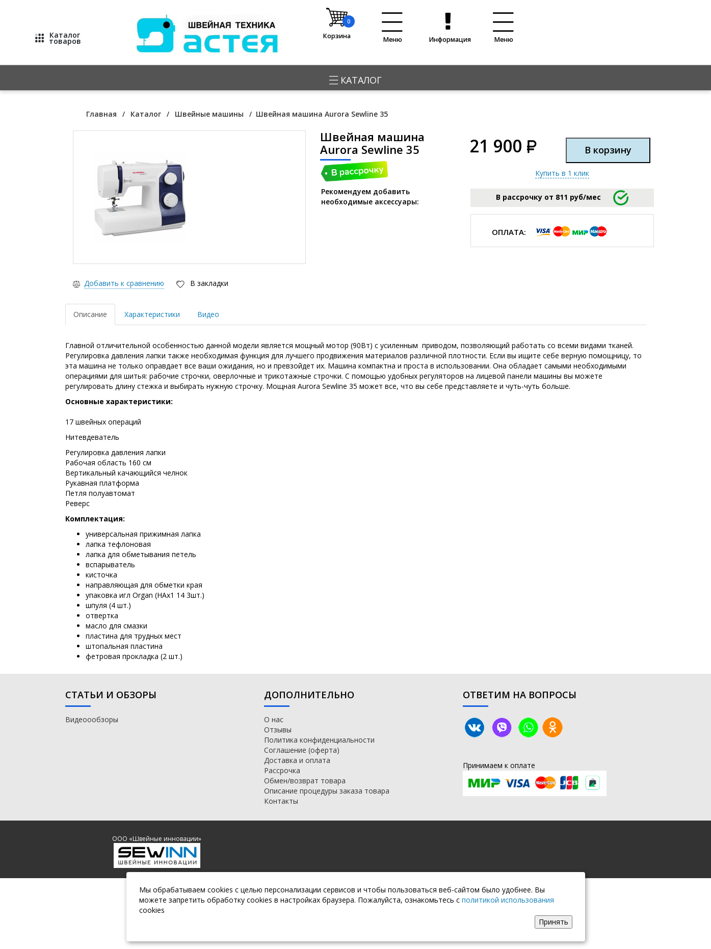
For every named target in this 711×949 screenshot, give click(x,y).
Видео (208, 314)
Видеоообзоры (91, 719)
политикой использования (508, 900)
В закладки (208, 283)
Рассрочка (282, 770)
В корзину (608, 150)
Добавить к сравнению (124, 283)
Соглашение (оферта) (301, 750)
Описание (90, 314)
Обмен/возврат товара (305, 780)
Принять (553, 922)
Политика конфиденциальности (319, 740)
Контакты (281, 801)
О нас (273, 719)
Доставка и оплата (297, 760)
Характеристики (152, 314)
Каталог (355, 80)
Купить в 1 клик (562, 173)
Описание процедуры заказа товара (326, 791)
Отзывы (278, 729)
